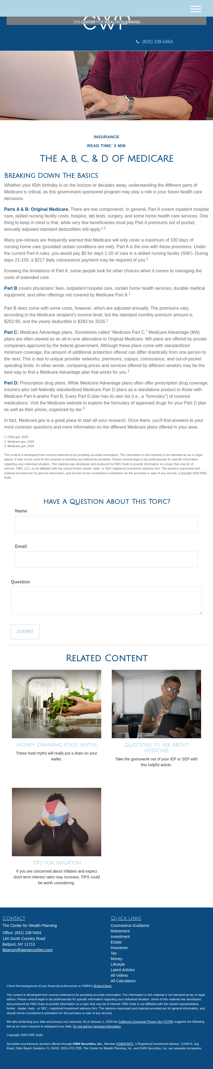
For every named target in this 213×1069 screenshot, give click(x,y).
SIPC (129, 1043)
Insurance (119, 947)
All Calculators (123, 981)
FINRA (120, 1043)
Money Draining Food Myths (56, 745)
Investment (120, 936)
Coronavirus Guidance (130, 925)
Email (21, 546)
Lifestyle (118, 964)
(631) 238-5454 (154, 41)
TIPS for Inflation (56, 863)
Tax (114, 953)
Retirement (120, 931)
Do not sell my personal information (97, 1026)
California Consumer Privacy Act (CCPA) (145, 1021)
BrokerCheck (103, 986)
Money (116, 959)
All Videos (119, 975)
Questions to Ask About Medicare (156, 747)
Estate (116, 942)
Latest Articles (123, 970)
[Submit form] (25, 631)
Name (21, 511)
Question (20, 582)
